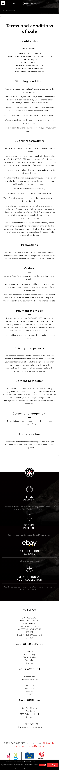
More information (52, 765)
